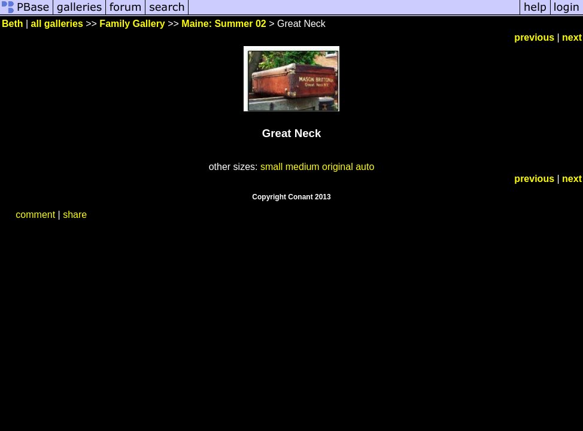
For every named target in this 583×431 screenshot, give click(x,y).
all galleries (57, 24)
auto (365, 167)
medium (303, 167)
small (271, 167)
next (572, 37)
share (75, 215)
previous (534, 37)
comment (35, 215)
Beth (12, 24)
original (337, 167)
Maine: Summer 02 (223, 24)
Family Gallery (132, 24)
